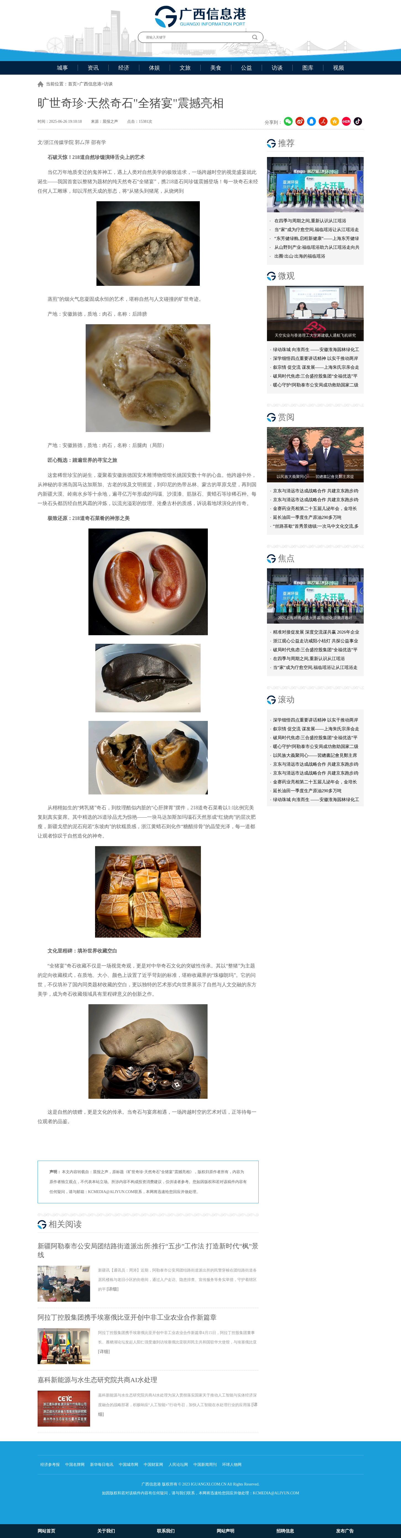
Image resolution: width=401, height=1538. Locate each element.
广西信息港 (90, 84)
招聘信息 (285, 1531)
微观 (286, 275)
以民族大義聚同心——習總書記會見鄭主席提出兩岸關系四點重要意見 (315, 758)
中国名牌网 (75, 1465)
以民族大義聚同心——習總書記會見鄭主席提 (315, 477)
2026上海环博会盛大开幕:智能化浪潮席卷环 (315, 618)
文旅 (185, 68)
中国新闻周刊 (205, 1465)
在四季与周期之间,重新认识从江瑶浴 (310, 220)
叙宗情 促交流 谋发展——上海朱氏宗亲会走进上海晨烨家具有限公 (316, 368)
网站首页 (46, 1531)
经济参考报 (50, 1465)
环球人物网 (232, 1465)
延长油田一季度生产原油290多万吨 (307, 517)
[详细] (113, 1289)
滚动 (286, 699)
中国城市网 (128, 1465)
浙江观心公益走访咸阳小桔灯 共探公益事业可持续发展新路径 (315, 642)
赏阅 (286, 417)
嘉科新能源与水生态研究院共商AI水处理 (97, 1379)
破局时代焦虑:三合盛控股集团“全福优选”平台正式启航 (315, 377)
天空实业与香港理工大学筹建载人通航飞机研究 (315, 335)
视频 (338, 68)
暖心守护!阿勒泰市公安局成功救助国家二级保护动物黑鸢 (315, 386)
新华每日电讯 (101, 1465)
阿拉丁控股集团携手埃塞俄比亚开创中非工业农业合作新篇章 (127, 1317)
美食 (215, 68)
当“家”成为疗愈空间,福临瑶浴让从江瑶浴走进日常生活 (315, 668)
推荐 (286, 143)
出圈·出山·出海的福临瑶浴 (299, 256)
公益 (246, 68)
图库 (307, 68)
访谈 (277, 68)
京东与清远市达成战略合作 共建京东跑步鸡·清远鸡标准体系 (316, 491)
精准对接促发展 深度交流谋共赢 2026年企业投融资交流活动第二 (316, 633)
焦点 (286, 558)
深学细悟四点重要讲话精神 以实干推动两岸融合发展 (315, 359)
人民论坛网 (178, 1465)
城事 (62, 68)
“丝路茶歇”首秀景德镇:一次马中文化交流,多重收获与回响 (316, 527)
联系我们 (166, 1531)
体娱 (154, 68)
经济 (123, 68)
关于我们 (106, 1531)
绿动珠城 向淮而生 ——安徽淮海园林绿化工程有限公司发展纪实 (316, 350)
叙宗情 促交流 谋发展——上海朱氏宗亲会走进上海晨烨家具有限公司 (316, 731)
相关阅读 (65, 1224)
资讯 (93, 68)
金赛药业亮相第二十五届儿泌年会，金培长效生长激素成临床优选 (315, 509)
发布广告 (345, 1531)
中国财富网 (153, 1465)
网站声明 (225, 1531)
